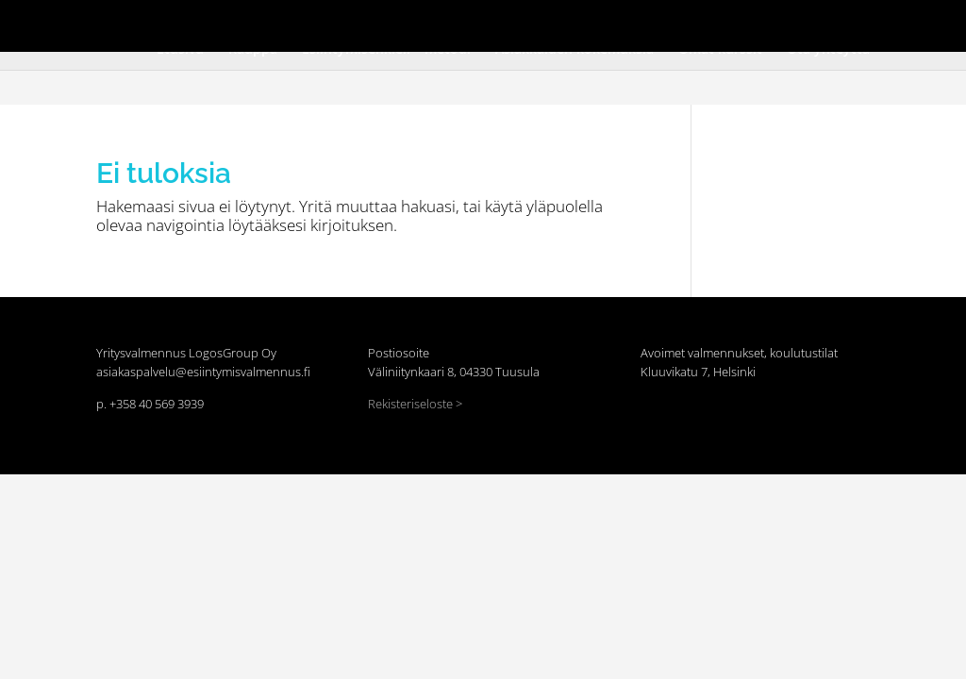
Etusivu (271, 37)
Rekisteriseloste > (415, 403)
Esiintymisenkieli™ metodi (423, 37)
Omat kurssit (671, 37)
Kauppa (324, 37)
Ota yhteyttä (752, 37)
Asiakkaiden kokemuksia (564, 37)
